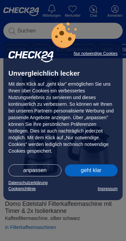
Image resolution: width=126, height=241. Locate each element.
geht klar (91, 170)
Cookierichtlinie (22, 188)
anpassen (34, 170)
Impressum (108, 188)
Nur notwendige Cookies (96, 53)
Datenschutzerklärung (28, 182)
